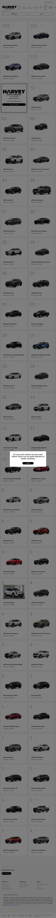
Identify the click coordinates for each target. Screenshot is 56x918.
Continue (28, 463)
